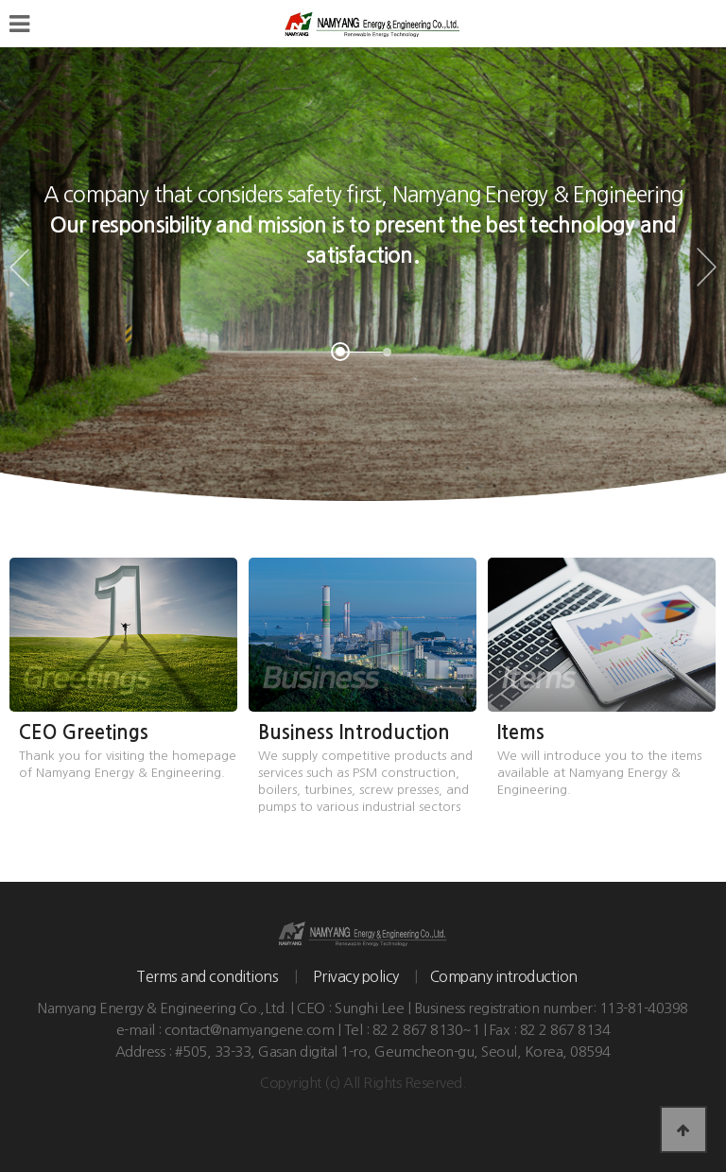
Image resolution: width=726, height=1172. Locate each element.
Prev (19, 267)
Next (707, 267)
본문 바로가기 (0, 0)
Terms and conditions (207, 976)
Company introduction (504, 976)
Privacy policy (356, 976)
